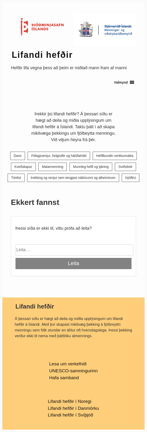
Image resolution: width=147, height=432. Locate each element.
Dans (18, 156)
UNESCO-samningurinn (73, 370)
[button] (121, 82)
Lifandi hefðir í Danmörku (73, 408)
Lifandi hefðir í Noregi (69, 401)
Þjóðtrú (130, 178)
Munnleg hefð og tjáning (91, 167)
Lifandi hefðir (42, 55)
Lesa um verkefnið (67, 363)
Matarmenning (52, 167)
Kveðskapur (23, 167)
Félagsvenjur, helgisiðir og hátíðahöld (58, 156)
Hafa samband (64, 377)
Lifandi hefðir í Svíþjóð (70, 414)
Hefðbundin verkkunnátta (114, 156)
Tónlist (16, 178)
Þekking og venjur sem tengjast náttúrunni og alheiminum (73, 178)
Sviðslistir (125, 167)
